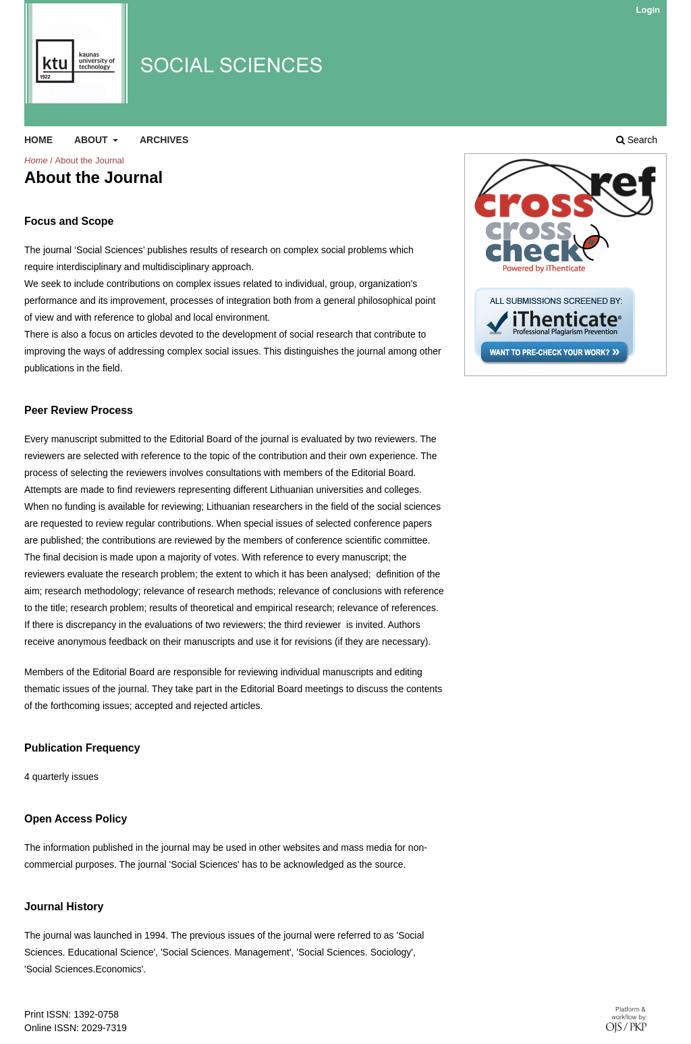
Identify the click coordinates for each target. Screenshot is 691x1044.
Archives (164, 139)
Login (648, 10)
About (92, 139)
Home (38, 139)
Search (636, 139)
